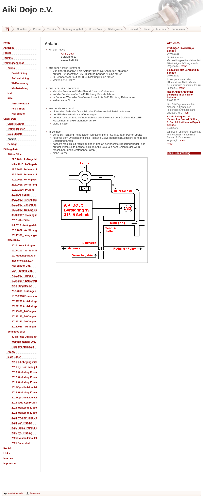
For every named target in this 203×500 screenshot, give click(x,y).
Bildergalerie (115, 29)
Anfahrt (11, 139)
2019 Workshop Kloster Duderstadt (24, 382)
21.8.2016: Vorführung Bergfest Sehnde (24, 184)
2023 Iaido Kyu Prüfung (24, 402)
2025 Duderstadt (21, 443)
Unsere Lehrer (15, 123)
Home (7, 29)
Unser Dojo (95, 29)
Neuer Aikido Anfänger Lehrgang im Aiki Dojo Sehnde (180, 94)
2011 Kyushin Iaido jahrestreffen (24, 367)
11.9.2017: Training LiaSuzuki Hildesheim (24, 210)
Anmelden (35, 493)
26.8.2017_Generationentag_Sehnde (24, 205)
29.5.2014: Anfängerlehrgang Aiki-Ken (24, 159)
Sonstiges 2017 (16, 331)
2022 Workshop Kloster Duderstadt (24, 392)
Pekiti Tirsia (18, 108)
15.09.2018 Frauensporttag (24, 296)
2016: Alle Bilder (21, 194)
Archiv (11, 352)
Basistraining (19, 73)
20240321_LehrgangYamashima (24, 235)
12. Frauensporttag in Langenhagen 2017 (24, 255)
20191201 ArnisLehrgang (24, 301)
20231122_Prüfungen (24, 316)
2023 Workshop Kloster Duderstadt (24, 407)
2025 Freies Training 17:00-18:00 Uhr (24, 428)
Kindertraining (20, 88)
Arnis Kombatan (21, 103)
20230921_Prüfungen (24, 311)
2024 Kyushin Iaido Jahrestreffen (24, 417)
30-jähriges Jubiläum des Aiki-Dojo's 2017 (24, 336)
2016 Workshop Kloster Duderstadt (24, 372)
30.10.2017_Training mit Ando (24, 215)
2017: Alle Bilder (21, 220)
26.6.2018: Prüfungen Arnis (24, 291)
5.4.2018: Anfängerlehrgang (24, 225)
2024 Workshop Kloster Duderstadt (24, 412)
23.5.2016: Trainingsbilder (24, 169)
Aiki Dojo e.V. (27, 9)
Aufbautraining (20, 78)
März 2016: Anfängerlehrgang (24, 164)
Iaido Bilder (14, 357)
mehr (183, 66)
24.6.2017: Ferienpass (24, 199)
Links (147, 29)
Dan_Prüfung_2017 (23, 270)
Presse (37, 29)
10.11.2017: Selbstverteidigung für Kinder (24, 281)
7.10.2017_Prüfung (22, 276)
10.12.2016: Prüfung (23, 189)
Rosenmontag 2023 (23, 346)
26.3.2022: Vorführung (24, 230)
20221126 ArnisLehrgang (24, 306)
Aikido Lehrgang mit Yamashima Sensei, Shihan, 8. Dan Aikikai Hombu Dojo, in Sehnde (184, 121)
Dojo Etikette (14, 134)
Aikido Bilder (14, 154)
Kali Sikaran (19, 113)
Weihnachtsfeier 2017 (24, 341)
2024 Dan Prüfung (22, 423)
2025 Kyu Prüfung (22, 433)
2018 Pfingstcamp (22, 286)
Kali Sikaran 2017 (22, 265)
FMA (10, 98)
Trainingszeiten (16, 129)
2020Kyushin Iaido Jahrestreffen (24, 387)
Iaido (10, 93)
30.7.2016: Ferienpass (24, 179)
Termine (52, 29)
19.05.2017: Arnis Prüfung (24, 250)
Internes (161, 29)
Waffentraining (20, 83)
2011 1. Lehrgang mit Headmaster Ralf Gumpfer (24, 362)
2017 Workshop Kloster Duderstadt (24, 377)
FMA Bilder (13, 240)
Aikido (11, 68)
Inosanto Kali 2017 (22, 260)
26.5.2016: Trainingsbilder (24, 174)
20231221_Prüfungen (24, 321)
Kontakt (133, 29)
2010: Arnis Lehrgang (24, 245)
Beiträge (12, 144)
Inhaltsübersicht (15, 493)
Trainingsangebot (73, 29)
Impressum (178, 29)
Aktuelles (21, 29)
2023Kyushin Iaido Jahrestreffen (24, 397)
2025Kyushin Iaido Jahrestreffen (24, 438)
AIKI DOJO (67, 53)
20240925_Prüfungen (24, 326)
